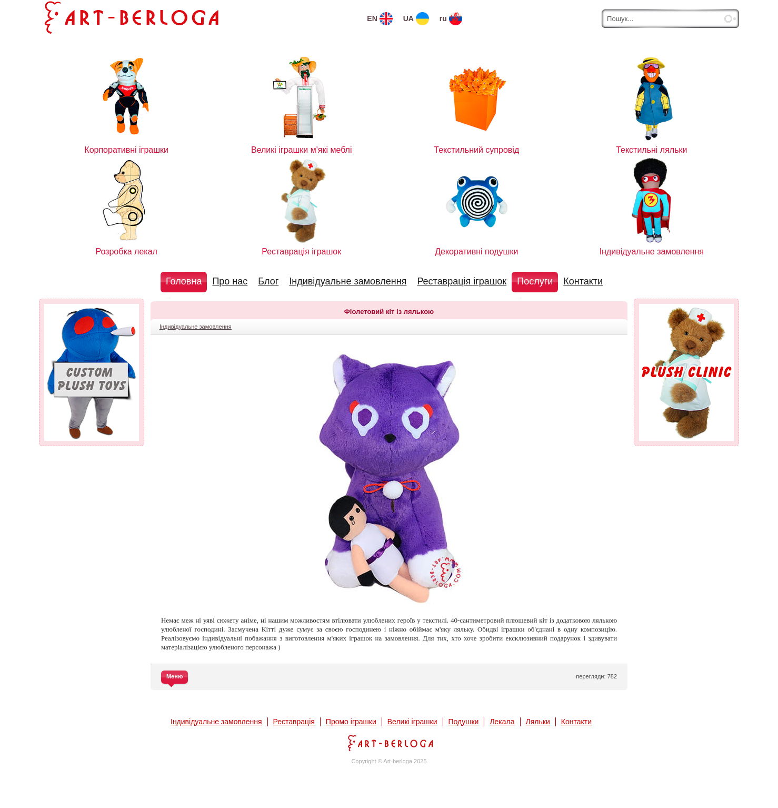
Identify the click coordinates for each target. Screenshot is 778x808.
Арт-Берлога (389, 743)
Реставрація (294, 721)
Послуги (535, 281)
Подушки (463, 721)
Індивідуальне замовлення (347, 281)
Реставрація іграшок (461, 281)
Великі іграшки (412, 721)
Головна (184, 281)
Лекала (502, 721)
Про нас (229, 281)
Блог (268, 281)
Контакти (583, 281)
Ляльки (538, 721)
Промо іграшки (351, 721)
